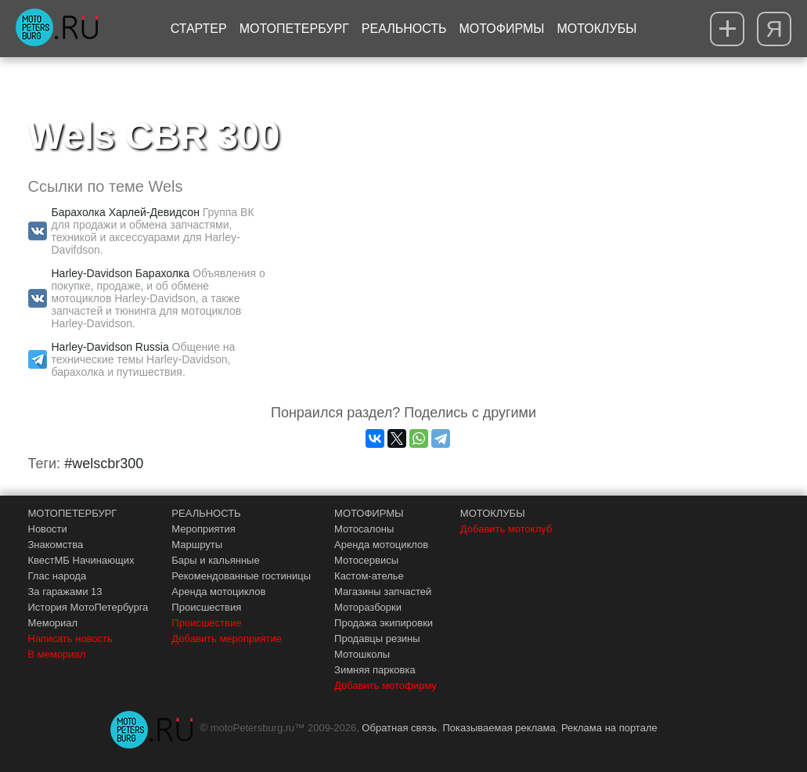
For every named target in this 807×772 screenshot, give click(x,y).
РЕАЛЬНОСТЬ (205, 513)
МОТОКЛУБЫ (492, 513)
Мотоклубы (596, 28)
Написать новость (70, 638)
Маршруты (196, 544)
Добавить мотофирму (385, 685)
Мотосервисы (366, 560)
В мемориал (57, 654)
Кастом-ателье (369, 576)
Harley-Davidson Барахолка (121, 273)
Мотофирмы (502, 28)
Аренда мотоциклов (218, 591)
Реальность (404, 28)
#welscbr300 (103, 463)
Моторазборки (368, 607)
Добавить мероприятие (226, 638)
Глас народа (57, 576)
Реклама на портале (609, 728)
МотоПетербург (294, 28)
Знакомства (56, 544)
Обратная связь (399, 728)
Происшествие (206, 623)
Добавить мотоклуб (506, 529)
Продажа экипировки (383, 623)
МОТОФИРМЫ (369, 513)
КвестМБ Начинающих (81, 560)
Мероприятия (203, 529)
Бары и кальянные (215, 560)
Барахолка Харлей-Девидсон (126, 212)
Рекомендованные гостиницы (241, 576)
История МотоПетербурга (88, 607)
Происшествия (206, 607)
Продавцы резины (377, 638)
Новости (47, 529)
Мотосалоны (364, 529)
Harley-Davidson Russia (110, 347)
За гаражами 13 (65, 591)
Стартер (199, 28)
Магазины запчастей (382, 591)
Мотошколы (362, 654)
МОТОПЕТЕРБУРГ (72, 513)
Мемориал (53, 623)
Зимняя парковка (375, 670)
